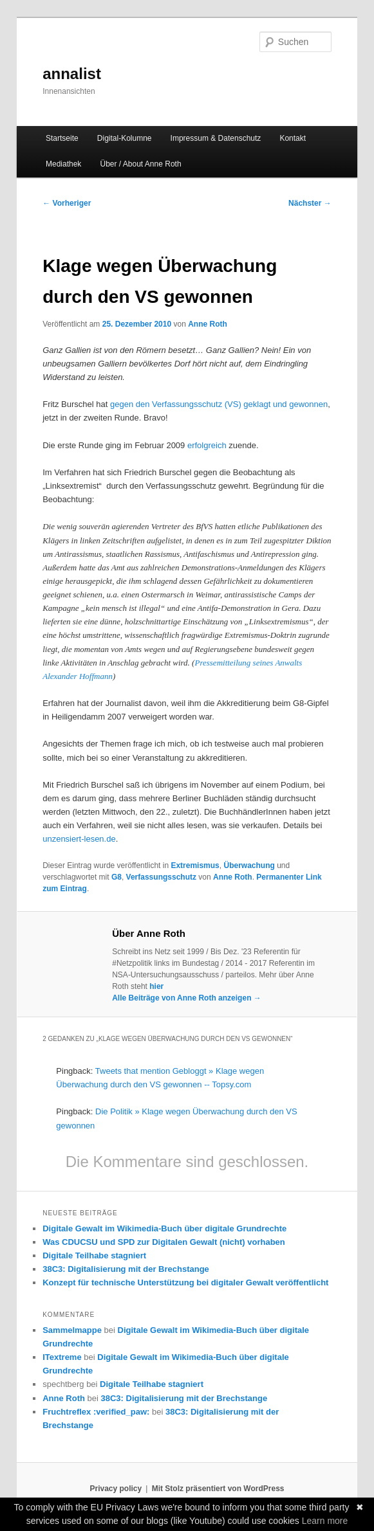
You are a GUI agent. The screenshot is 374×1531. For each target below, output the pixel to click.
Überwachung (248, 865)
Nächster (310, 203)
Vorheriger (66, 203)
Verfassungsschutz (161, 877)
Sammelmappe (72, 1330)
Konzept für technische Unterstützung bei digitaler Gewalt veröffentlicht (185, 1282)
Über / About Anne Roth (140, 163)
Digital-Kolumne (124, 138)
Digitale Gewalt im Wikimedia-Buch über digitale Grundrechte (164, 1228)
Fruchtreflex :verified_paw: (95, 1412)
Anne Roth (207, 324)
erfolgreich (207, 445)
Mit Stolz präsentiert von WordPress (218, 1488)
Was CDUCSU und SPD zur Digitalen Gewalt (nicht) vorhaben (163, 1242)
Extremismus (195, 865)
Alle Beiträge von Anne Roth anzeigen (186, 997)
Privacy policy (115, 1488)
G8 (116, 877)
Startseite (62, 138)
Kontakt (292, 138)
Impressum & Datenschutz (216, 138)
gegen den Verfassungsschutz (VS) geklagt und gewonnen (219, 404)
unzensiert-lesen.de (78, 839)
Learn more (325, 1521)
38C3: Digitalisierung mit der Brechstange (125, 1269)
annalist (71, 73)
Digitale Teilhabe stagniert (94, 1255)
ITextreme (61, 1357)
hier (156, 986)
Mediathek (63, 163)
